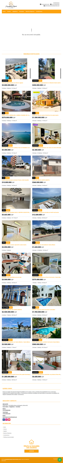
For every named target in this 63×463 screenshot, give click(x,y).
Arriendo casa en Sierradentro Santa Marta (43, 244)
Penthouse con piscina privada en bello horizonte (45, 212)
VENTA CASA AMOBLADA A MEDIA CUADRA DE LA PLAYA (17, 115)
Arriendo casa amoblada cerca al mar (11, 277)
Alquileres (15, 11)
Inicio (4, 11)
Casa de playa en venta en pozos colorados (43, 309)
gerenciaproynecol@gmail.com (10, 417)
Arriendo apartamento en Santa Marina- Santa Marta (16, 342)
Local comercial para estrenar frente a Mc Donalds (15, 180)
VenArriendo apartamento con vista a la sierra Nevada (46, 147)
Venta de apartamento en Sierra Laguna (12, 82)
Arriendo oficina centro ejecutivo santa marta (14, 244)
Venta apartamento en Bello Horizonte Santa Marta (46, 342)
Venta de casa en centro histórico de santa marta (45, 115)
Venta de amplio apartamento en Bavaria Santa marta (46, 82)
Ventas (9, 11)
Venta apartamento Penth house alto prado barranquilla (17, 374)
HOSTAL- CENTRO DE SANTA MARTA (12, 309)
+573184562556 (55, 4)
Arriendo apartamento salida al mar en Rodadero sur (16, 147)
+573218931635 (45, 4)
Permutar (21, 11)
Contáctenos (39, 11)
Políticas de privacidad (8, 437)
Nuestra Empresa (30, 11)
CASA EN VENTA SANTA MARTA (41, 180)
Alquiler (5, 431)
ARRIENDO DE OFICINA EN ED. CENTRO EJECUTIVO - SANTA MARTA (20, 212)
